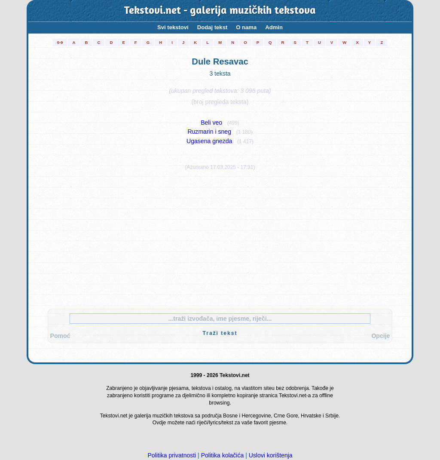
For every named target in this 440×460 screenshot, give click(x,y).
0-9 (60, 42)
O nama (246, 27)
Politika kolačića (222, 455)
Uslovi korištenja (271, 455)
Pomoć (60, 335)
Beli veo (211, 122)
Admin (274, 27)
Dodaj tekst (212, 27)
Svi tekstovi (173, 27)
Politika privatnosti (171, 455)
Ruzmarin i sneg (209, 131)
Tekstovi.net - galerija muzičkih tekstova (220, 11)
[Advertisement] (220, 238)
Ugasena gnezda (209, 141)
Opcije (380, 335)
